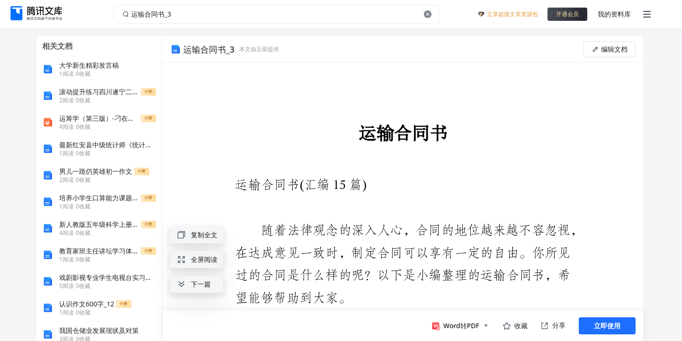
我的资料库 (614, 13)
